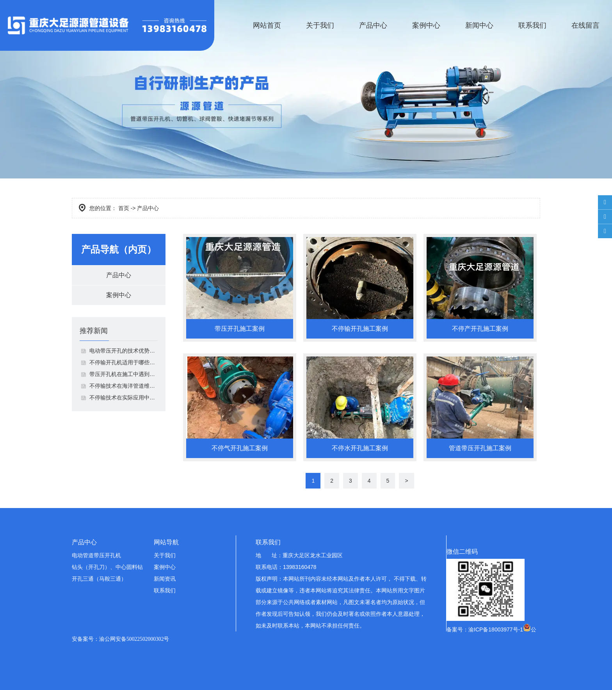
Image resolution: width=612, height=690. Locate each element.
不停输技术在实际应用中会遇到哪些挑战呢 (123, 397)
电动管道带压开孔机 (96, 555)
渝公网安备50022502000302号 (134, 639)
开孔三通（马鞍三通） (99, 579)
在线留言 (585, 25)
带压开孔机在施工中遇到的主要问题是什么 (123, 374)
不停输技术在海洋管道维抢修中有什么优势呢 (123, 386)
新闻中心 (479, 25)
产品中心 (373, 25)
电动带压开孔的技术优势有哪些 (123, 351)
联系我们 (532, 25)
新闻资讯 (165, 579)
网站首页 (267, 25)
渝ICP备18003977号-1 (495, 629)
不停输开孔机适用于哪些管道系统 (123, 362)
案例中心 (426, 25)
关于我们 (320, 25)
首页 (123, 208)
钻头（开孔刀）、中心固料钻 (107, 567)
